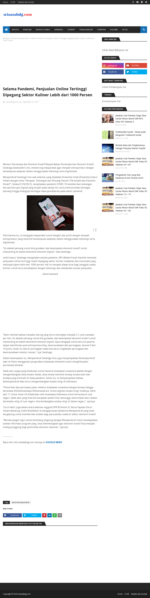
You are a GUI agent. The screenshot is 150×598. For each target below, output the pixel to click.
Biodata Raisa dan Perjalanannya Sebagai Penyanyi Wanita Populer (130, 146)
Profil (13, 2)
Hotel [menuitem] (125, 29)
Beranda (6, 38)
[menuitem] (6, 29)
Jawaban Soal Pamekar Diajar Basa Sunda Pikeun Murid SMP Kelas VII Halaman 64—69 (131, 161)
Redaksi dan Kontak (26, 2)
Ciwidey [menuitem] (71, 29)
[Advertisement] (50, 63)
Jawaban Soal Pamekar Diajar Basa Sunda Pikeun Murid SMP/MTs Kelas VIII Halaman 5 (130, 118)
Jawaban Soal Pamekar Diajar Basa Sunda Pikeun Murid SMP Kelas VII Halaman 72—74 (131, 191)
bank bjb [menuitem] (27, 29)
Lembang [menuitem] (58, 29)
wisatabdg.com (12, 102)
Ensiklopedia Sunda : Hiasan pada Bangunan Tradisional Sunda (130, 133)
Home (5, 2)
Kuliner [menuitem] (114, 29)
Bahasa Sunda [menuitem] (43, 29)
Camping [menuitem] (101, 29)
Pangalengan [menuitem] (86, 29)
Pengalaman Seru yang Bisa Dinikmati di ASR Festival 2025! (129, 176)
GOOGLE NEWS (54, 442)
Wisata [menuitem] (15, 29)
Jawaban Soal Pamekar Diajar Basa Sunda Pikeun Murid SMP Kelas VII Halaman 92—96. (131, 207)
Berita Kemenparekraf (20, 38)
